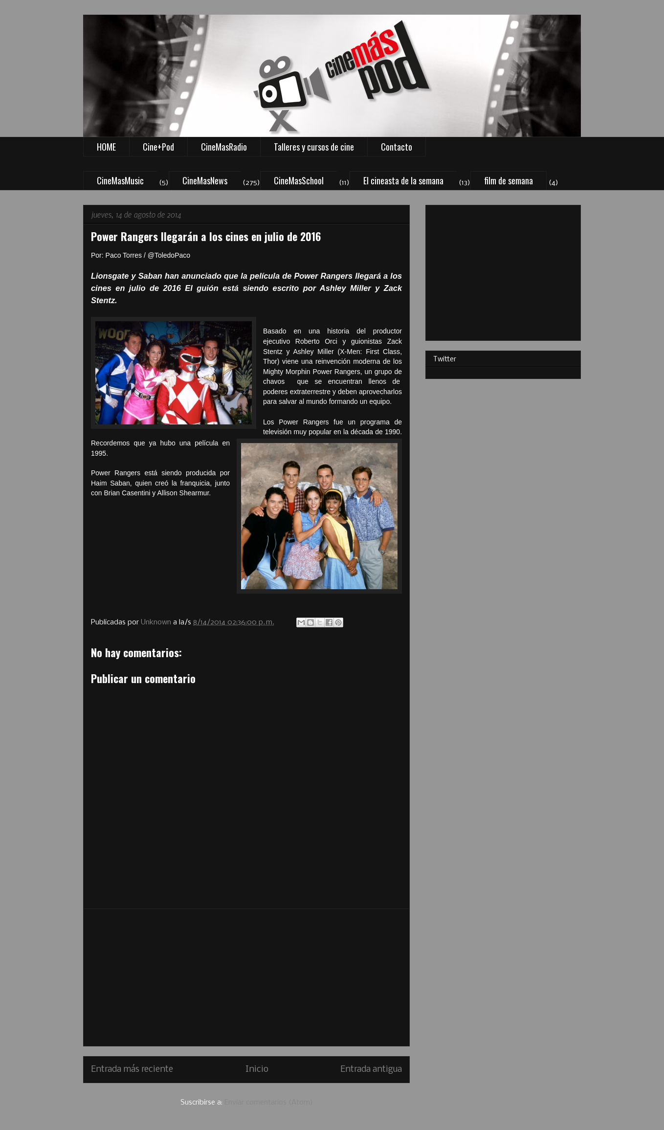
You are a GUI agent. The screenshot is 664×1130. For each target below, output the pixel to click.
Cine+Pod (158, 146)
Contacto (396, 146)
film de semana (508, 180)
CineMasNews (204, 180)
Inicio (256, 1069)
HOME (106, 146)
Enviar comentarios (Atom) (268, 1103)
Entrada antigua (371, 1069)
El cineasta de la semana (403, 180)
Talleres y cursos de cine (314, 146)
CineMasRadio (224, 146)
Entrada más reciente (132, 1069)
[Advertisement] (246, 977)
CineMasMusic (120, 180)
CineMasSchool (299, 180)
